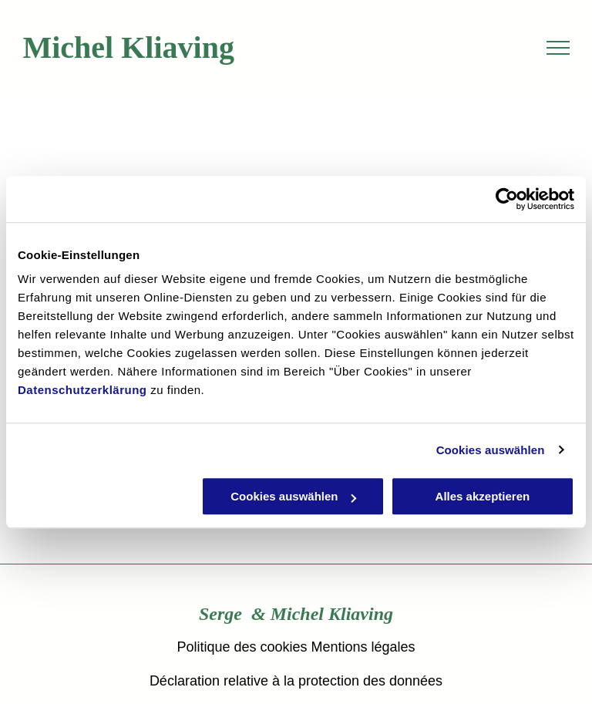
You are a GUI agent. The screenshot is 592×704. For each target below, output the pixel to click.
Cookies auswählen (490, 449)
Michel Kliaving (128, 47)
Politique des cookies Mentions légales (296, 647)
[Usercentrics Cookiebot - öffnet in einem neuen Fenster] (506, 199)
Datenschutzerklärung (82, 389)
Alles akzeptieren (483, 496)
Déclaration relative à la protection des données (296, 681)
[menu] (558, 48)
